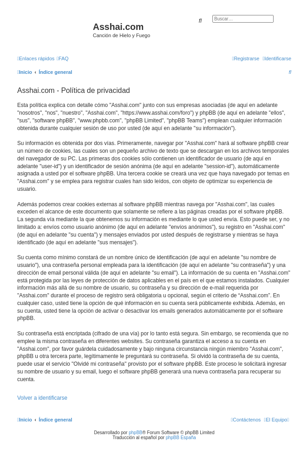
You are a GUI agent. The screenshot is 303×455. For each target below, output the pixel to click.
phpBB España (181, 437)
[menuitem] (62, 58)
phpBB (135, 432)
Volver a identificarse (42, 398)
